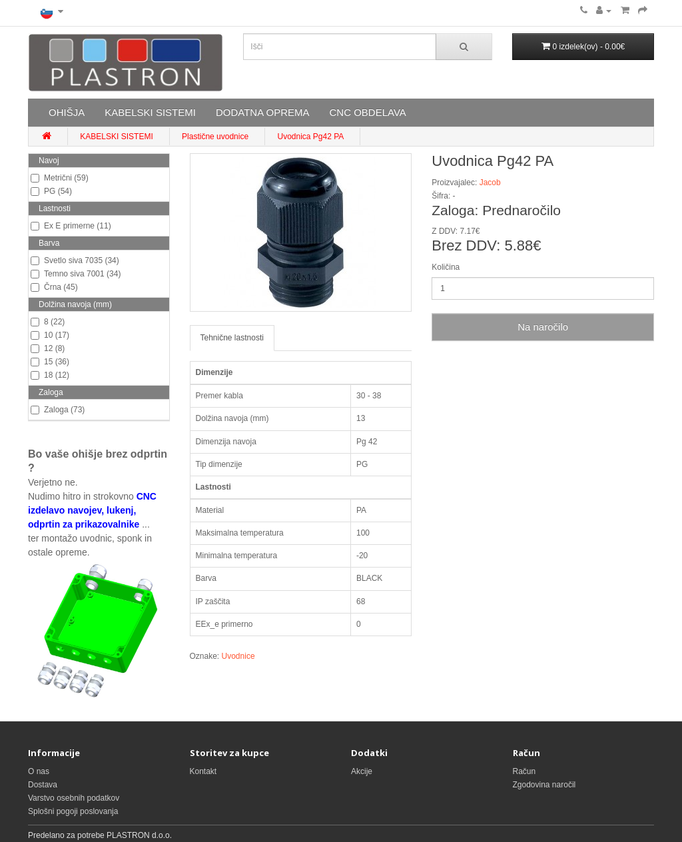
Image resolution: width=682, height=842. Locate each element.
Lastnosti (55, 208)
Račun (524, 771)
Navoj (49, 160)
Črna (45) (54, 287)
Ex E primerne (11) (71, 225)
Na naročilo (542, 326)
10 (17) (50, 335)
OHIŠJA (67, 112)
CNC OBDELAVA (367, 112)
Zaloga (51, 392)
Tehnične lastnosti (232, 337)
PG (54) (51, 191)
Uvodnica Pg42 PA (310, 136)
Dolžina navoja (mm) (75, 304)
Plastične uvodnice (215, 136)
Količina (446, 267)
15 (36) (50, 361)
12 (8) (48, 348)
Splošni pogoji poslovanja (73, 811)
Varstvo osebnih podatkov (73, 798)
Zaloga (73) (58, 409)
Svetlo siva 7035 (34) (75, 260)
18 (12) (50, 375)
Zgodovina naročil (544, 784)
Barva (49, 243)
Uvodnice (238, 656)
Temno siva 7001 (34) (76, 273)
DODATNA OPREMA (263, 112)
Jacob (490, 182)
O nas (38, 771)
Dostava (42, 784)
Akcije (361, 771)
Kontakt (203, 771)
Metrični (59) (60, 178)
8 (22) (48, 321)
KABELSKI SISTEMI (150, 112)
